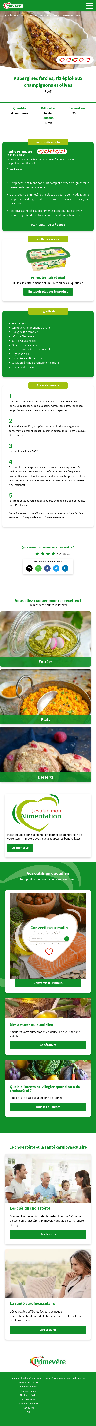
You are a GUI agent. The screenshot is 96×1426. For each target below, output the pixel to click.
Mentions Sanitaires (28, 1403)
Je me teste (20, 847)
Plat (30, 15)
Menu (89, 6)
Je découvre (48, 1045)
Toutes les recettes (19, 15)
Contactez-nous (28, 1390)
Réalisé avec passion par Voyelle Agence (65, 1378)
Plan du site (28, 1407)
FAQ (28, 1412)
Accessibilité (28, 1399)
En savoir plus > (14, 169)
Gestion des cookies (28, 1382)
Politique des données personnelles (28, 1378)
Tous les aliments (48, 1107)
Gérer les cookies (28, 1386)
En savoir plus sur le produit (48, 291)
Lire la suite (48, 1234)
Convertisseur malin (48, 983)
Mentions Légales (28, 1395)
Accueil (8, 15)
